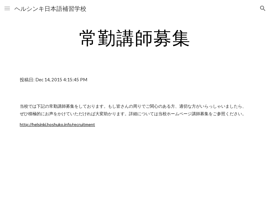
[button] (7, 8)
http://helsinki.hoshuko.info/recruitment (57, 124)
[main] (135, 37)
